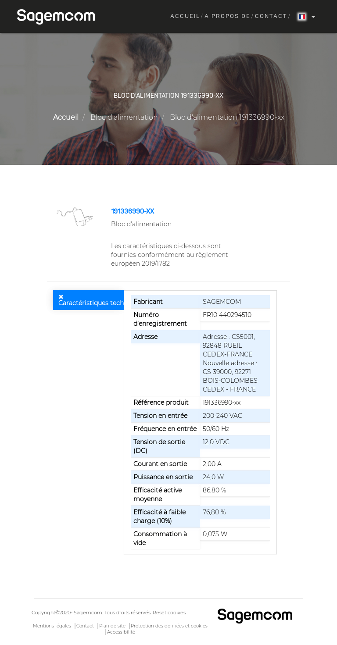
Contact (271, 16)
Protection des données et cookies (169, 626)
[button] (76, 216)
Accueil (185, 16)
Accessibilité (121, 632)
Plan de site (112, 626)
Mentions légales (52, 626)
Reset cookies (169, 612)
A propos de (227, 16)
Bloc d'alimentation (124, 117)
